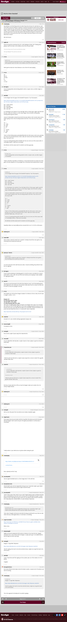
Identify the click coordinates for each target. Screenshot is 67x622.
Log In (54, 1)
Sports (27, 1)
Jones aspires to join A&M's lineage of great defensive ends (61, 47)
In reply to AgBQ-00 (34, 56)
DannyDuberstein (8, 483)
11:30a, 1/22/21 (41, 168)
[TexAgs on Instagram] (59, 615)
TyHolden (55, 130)
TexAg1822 (55, 125)
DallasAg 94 (6, 231)
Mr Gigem (6, 86)
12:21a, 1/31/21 (41, 409)
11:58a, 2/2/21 (41, 519)
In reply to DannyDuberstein (34, 492)
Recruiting (23, 1)
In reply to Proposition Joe (33, 364)
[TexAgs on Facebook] (57, 615)
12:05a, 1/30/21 (41, 338)
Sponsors (37, 1)
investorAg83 (7, 324)
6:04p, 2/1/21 (41, 492)
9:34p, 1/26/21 (41, 271)
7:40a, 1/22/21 (41, 95)
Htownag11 (55, 120)
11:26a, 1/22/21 (41, 150)
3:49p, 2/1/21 (41, 476)
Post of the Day (51, 106)
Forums (12, 1)
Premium (32, 1)
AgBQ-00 (6, 42)
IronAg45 (6, 331)
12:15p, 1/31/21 (41, 417)
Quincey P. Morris (8, 252)
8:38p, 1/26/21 (41, 252)
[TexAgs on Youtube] (62, 615)
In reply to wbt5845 (35, 168)
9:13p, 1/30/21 (41, 391)
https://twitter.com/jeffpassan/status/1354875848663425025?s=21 (20, 461)
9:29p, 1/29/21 (41, 316)
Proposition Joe (7, 347)
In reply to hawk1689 (34, 252)
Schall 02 (6, 316)
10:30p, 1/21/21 (41, 72)
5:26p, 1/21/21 (41, 42)
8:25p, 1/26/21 (41, 237)
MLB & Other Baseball (10, 14)
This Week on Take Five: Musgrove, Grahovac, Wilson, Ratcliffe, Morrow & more (61, 81)
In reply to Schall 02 (34, 331)
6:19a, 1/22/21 (41, 86)
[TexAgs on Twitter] (54, 615)
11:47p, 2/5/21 (41, 541)
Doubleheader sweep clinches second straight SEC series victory (60, 55)
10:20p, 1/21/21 (41, 56)
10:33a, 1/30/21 (41, 347)
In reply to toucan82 (34, 347)
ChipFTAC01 (6, 417)
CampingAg (6, 24)
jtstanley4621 (7, 476)
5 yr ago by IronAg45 (17, 21)
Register (57, 1)
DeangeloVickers (8, 567)
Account (16, 615)
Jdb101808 (55, 110)
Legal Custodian (8, 519)
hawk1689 (6, 237)
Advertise (21, 615)
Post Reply (5, 18)
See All (63, 42)
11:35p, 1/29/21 (41, 331)
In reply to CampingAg (34, 519)
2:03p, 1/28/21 (41, 281)
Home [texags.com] (13, 615)
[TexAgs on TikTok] (65, 615)
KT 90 (5, 56)
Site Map (40, 615)
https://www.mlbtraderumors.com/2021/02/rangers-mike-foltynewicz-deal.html (21, 546)
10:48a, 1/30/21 (41, 364)
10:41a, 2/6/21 (41, 575)
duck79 (5, 281)
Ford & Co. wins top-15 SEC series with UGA (60, 71)
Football (18, 1)
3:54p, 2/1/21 (41, 483)
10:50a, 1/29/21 (41, 291)
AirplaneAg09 (7, 531)
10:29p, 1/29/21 (41, 324)
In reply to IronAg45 (35, 575)
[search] (49, 1)
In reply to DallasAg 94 (34, 409)
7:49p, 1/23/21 (41, 231)
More (46, 1)
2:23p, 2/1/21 (41, 455)
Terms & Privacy (34, 615)
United (42, 1)
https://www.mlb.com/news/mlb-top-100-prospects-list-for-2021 (17, 311)
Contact (28, 615)
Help (25, 615)
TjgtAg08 (55, 115)
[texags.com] (5, 2)
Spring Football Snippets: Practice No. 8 (61, 63)
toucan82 (6, 338)
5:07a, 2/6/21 (41, 555)
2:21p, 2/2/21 (41, 531)
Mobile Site (45, 615)
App (49, 615)
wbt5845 (6, 95)
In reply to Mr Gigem (34, 150)
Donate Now (60, 19)
